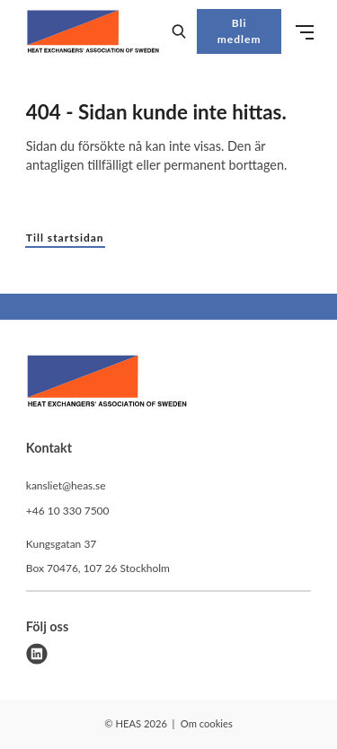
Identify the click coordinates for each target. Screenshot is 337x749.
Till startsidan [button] (65, 237)
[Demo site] (93, 31)
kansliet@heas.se (66, 485)
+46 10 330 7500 (68, 510)
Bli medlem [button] (239, 31)
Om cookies (207, 723)
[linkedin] (37, 654)
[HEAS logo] (107, 383)
